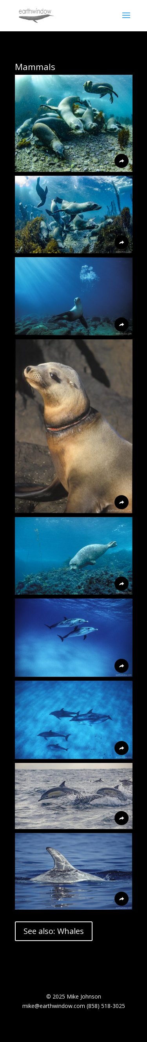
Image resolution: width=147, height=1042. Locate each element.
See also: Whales (54, 931)
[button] (73, 123)
